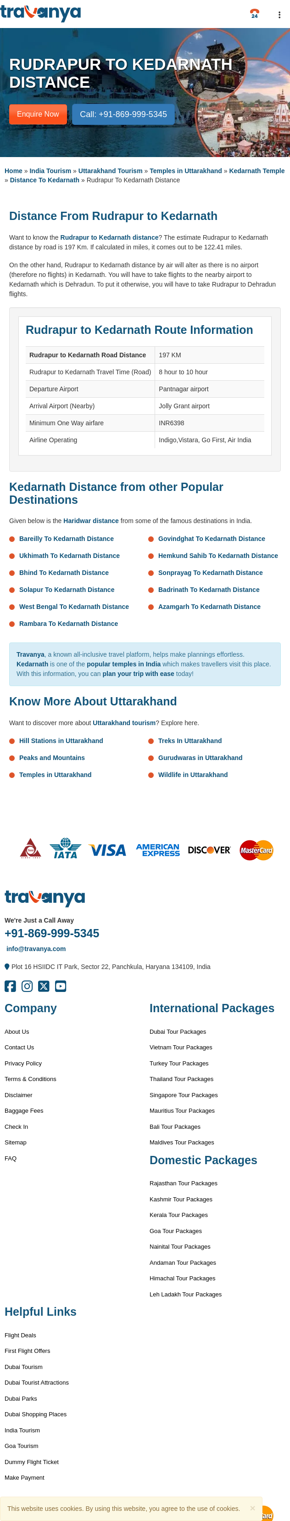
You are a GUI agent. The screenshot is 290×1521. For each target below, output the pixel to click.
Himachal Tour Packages (183, 1278)
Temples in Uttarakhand (186, 171)
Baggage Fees (24, 1110)
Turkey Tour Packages (179, 1063)
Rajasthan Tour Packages (184, 1183)
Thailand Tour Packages (181, 1079)
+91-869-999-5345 (52, 933)
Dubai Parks (21, 1398)
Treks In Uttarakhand (190, 740)
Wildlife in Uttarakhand (193, 774)
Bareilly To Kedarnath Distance (66, 538)
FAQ (11, 1158)
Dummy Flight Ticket (32, 1462)
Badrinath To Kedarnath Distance (209, 589)
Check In (16, 1126)
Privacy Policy (23, 1063)
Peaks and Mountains (52, 757)
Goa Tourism (21, 1445)
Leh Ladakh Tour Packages (186, 1294)
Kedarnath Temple (256, 171)
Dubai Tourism (24, 1366)
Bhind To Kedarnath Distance (64, 572)
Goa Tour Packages (176, 1231)
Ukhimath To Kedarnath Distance (69, 555)
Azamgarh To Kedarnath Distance (209, 606)
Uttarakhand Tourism (110, 171)
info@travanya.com (35, 948)
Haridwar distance (91, 520)
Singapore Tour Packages (184, 1095)
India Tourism (50, 171)
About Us (17, 1031)
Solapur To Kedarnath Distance (66, 589)
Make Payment (25, 1477)
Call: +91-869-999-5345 (123, 114)
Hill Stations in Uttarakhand (61, 740)
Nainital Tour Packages (180, 1246)
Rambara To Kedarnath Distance (68, 623)
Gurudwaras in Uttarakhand (200, 757)
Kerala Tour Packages (179, 1214)
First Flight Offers (27, 1350)
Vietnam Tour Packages (181, 1047)
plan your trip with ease (138, 673)
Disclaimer (19, 1095)
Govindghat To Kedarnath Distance (211, 538)
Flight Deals (20, 1335)
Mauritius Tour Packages (182, 1110)
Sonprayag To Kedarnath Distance (210, 572)
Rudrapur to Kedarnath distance (110, 237)
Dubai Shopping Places (36, 1414)
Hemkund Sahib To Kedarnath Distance (218, 555)
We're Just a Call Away (39, 920)
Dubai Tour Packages (178, 1031)
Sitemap (16, 1142)
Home (13, 171)
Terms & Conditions (30, 1079)
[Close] (252, 1508)
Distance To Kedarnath (44, 180)
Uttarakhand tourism (124, 723)
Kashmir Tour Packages (181, 1199)
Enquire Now (38, 114)
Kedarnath (32, 664)
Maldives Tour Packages (182, 1142)
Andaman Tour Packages (183, 1262)
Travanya (31, 654)
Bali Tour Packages (175, 1126)
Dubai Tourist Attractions (37, 1382)
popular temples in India (124, 664)
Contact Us (19, 1047)
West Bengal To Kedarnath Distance (74, 606)
